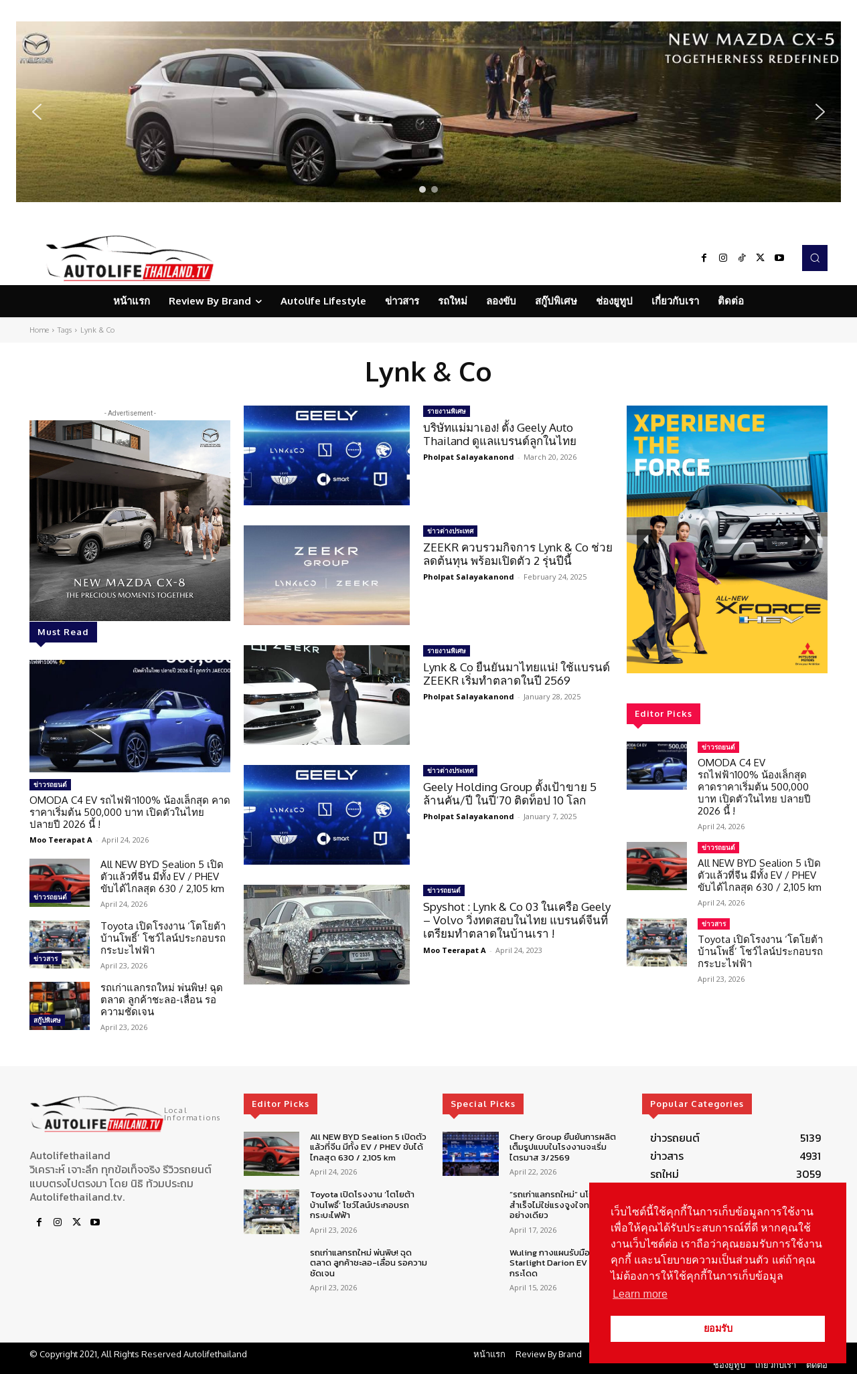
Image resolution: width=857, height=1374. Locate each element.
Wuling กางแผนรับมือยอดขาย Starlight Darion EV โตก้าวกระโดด (565, 1263)
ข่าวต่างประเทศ (450, 530)
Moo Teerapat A (60, 840)
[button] (428, 111)
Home (39, 330)
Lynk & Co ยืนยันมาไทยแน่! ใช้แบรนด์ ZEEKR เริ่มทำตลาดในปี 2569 (516, 673)
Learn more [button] (640, 1294)
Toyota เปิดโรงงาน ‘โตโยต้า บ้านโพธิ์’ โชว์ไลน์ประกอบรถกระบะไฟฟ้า (163, 938)
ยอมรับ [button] (718, 1328)
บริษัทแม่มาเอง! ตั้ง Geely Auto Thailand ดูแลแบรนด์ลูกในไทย (499, 434)
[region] (428, 111)
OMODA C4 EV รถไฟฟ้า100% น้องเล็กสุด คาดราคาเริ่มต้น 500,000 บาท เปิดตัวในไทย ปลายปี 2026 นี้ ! (129, 812)
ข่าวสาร (45, 958)
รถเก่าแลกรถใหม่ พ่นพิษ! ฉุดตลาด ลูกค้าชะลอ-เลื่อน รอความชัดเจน (161, 999)
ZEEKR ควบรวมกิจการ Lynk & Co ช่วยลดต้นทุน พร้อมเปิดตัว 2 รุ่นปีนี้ (518, 554)
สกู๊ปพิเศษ (47, 1020)
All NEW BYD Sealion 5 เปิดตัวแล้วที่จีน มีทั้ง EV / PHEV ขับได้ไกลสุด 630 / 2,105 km (162, 876)
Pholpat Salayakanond (468, 457)
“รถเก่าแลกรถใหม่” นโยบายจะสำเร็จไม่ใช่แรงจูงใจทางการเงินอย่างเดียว (568, 1204)
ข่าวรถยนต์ (50, 784)
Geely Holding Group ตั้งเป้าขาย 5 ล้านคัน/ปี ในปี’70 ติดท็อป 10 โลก (510, 793)
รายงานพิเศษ (446, 411)
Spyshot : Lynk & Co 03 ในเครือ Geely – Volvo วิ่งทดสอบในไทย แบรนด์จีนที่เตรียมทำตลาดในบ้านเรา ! (517, 920)
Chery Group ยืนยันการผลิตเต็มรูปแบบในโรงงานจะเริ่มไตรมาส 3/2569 (563, 1147)
